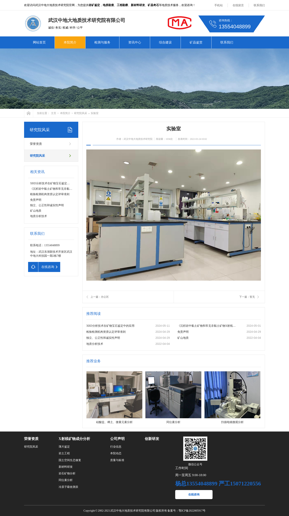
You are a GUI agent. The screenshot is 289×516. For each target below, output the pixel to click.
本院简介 (70, 42)
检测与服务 (102, 42)
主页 (53, 113)
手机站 (218, 5)
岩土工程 (64, 453)
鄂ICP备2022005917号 (192, 510)
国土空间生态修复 (70, 460)
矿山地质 (35, 210)
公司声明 (117, 439)
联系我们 (259, 5)
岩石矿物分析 (67, 473)
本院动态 (115, 453)
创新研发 (152, 439)
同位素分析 (66, 480)
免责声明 (35, 199)
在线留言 (238, 5)
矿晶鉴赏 (196, 42)
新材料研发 (66, 466)
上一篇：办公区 (100, 296)
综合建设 (165, 42)
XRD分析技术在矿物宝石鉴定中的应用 (54, 183)
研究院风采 (80, 113)
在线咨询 (193, 494)
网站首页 (39, 42)
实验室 (95, 113)
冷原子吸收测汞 (68, 486)
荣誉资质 (36, 143)
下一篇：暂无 (247, 296)
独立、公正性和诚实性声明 (47, 205)
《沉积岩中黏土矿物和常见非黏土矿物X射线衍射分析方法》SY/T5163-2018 (207, 325)
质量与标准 (117, 460)
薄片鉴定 (64, 446)
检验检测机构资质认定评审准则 (49, 194)
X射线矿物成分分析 (74, 439)
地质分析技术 (38, 216)
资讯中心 (134, 42)
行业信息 (115, 446)
